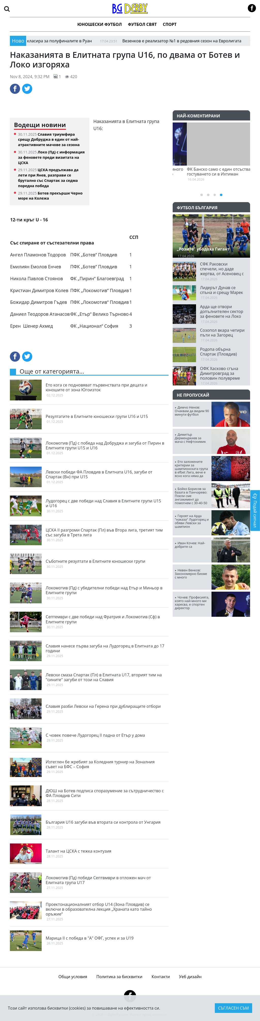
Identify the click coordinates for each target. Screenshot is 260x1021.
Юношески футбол (99, 24)
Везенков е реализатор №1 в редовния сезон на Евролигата (178, 41)
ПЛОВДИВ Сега (211, 640)
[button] (7, 8)
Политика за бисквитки (119, 976)
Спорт (169, 24)
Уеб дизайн (190, 976)
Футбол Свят (142, 24)
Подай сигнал (255, 511)
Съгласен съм (233, 1008)
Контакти (161, 976)
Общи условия (72, 976)
